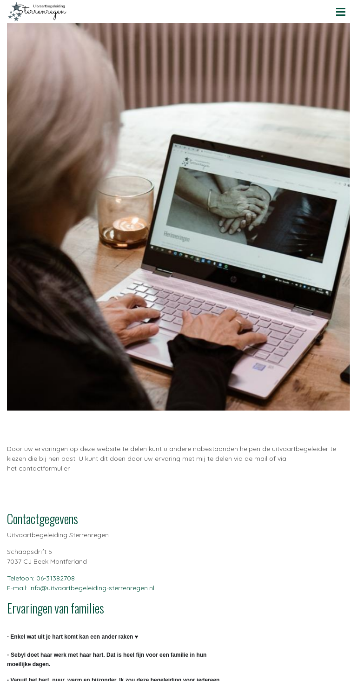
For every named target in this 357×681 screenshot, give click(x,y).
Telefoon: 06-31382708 (41, 578)
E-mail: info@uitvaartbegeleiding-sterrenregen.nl (80, 588)
